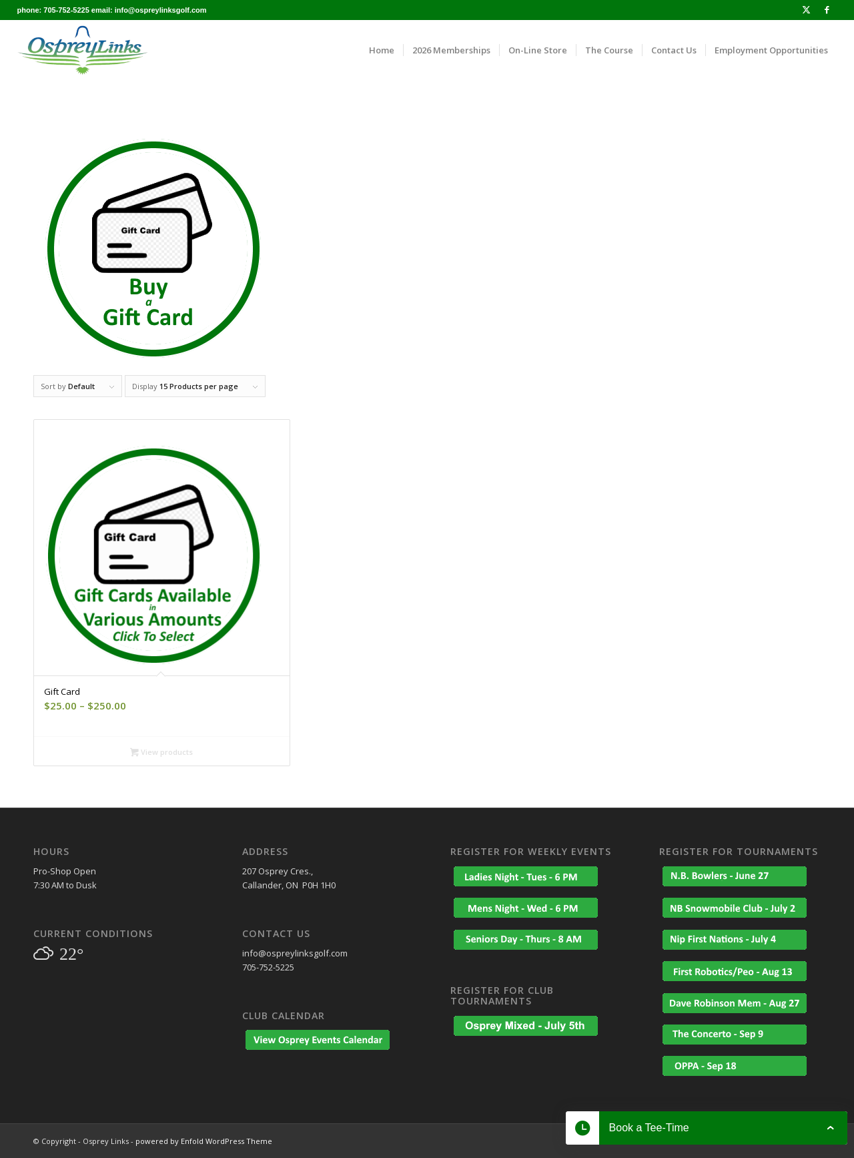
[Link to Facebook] (827, 10)
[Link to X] (806, 10)
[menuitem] (381, 50)
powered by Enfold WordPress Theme (203, 1141)
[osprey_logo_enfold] (82, 50)
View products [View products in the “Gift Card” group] (161, 753)
